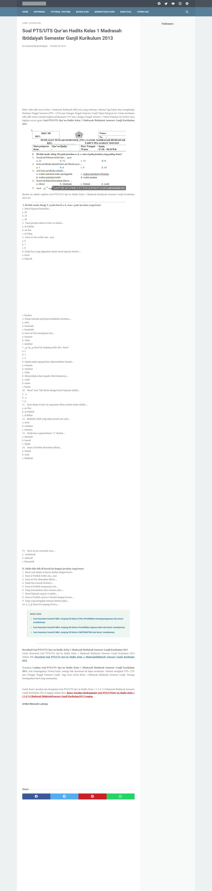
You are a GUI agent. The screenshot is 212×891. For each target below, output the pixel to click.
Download (143, 12)
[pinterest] (186, 3)
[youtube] (173, 3)
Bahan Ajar (82, 12)
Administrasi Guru (104, 12)
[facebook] (159, 3)
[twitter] (166, 3)
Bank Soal (126, 12)
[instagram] (179, 3)
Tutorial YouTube (60, 12)
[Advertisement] (78, 79)
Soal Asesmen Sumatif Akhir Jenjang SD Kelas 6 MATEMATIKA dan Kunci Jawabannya (74, 632)
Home (25, 12)
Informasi (39, 12)
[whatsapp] (121, 796)
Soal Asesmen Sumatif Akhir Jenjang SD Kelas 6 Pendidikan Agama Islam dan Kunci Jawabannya (79, 627)
